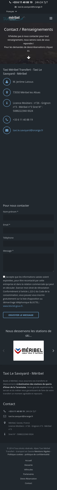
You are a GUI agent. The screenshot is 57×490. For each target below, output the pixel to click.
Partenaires (28, 474)
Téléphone (8, 237)
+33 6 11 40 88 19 (23, 2)
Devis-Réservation (28, 478)
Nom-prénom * (10, 211)
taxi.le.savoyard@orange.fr (30, 6)
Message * (8, 250)
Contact (28, 483)
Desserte (28, 465)
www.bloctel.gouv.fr (13, 306)
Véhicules (28, 469)
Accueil (28, 460)
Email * (6, 224)
